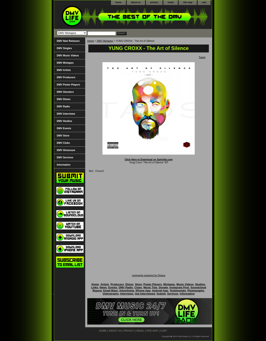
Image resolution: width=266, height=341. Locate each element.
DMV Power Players (68, 84)
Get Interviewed (145, 293)
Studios (200, 284)
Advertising (126, 290)
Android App (160, 290)
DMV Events (64, 128)
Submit (161, 293)
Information (63, 164)
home (118, 2)
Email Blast (110, 290)
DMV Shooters (65, 92)
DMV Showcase (66, 150)
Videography (110, 293)
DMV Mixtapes (105, 41)
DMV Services (65, 157)
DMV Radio (63, 106)
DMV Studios (64, 121)
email (171, 2)
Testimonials (178, 290)
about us (136, 2)
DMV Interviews (66, 113)
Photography (195, 290)
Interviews (126, 293)
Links (94, 287)
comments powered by (148, 275)
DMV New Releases (68, 41)
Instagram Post (179, 287)
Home (90, 41)
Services (172, 293)
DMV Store (63, 135)
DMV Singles (64, 48)
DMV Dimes (63, 99)
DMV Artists (64, 70)
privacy (154, 2)
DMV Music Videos (68, 55)
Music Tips (150, 287)
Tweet (202, 57)
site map (187, 2)
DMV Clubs (63, 142)
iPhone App (142, 290)
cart (204, 2)
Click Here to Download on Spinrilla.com (149, 159)
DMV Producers (66, 77)
